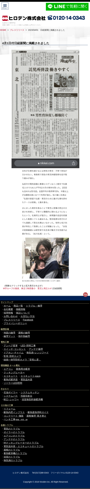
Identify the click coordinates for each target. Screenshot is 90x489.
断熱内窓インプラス (14, 412)
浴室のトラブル (12, 457)
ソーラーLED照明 (13, 383)
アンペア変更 (11, 345)
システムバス (11, 396)
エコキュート (11, 376)
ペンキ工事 (16, 419)
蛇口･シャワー (11, 399)
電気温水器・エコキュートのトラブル (23, 446)
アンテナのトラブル (14, 439)
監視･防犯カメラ (12, 356)
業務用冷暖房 (23, 369)
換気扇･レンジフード (37, 352)
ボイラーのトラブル (14, 432)
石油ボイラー (11, 392)
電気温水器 (26, 379)
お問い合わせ (11, 316)
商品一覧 (18, 306)
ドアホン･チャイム (14, 352)
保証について (23, 313)
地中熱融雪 (24, 336)
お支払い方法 (28, 316)
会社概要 (8, 309)
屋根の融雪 (24, 332)
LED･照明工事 (28, 345)
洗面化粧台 (26, 396)
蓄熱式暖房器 (11, 379)
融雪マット (9, 336)
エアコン (8, 369)
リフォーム (9, 409)
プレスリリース (17, 30)
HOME (3, 30)
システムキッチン (30, 392)
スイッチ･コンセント (15, 349)
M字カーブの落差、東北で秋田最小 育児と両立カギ (27, 288)
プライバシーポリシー (15, 323)
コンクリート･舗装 (14, 416)
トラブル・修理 (34, 306)
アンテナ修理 (36, 349)
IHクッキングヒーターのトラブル (21, 443)
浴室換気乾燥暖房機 (32, 399)
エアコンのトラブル (14, 436)
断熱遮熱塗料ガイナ (38, 412)
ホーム (7, 306)
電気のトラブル (12, 429)
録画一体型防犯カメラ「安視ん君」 (22, 359)
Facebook (28, 320)
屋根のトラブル (12, 450)
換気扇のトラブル (13, 460)
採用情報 (8, 313)
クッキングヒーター (14, 372)
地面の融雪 (9, 332)
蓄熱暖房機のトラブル (15, 453)
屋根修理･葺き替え (36, 416)
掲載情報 (20, 309)
